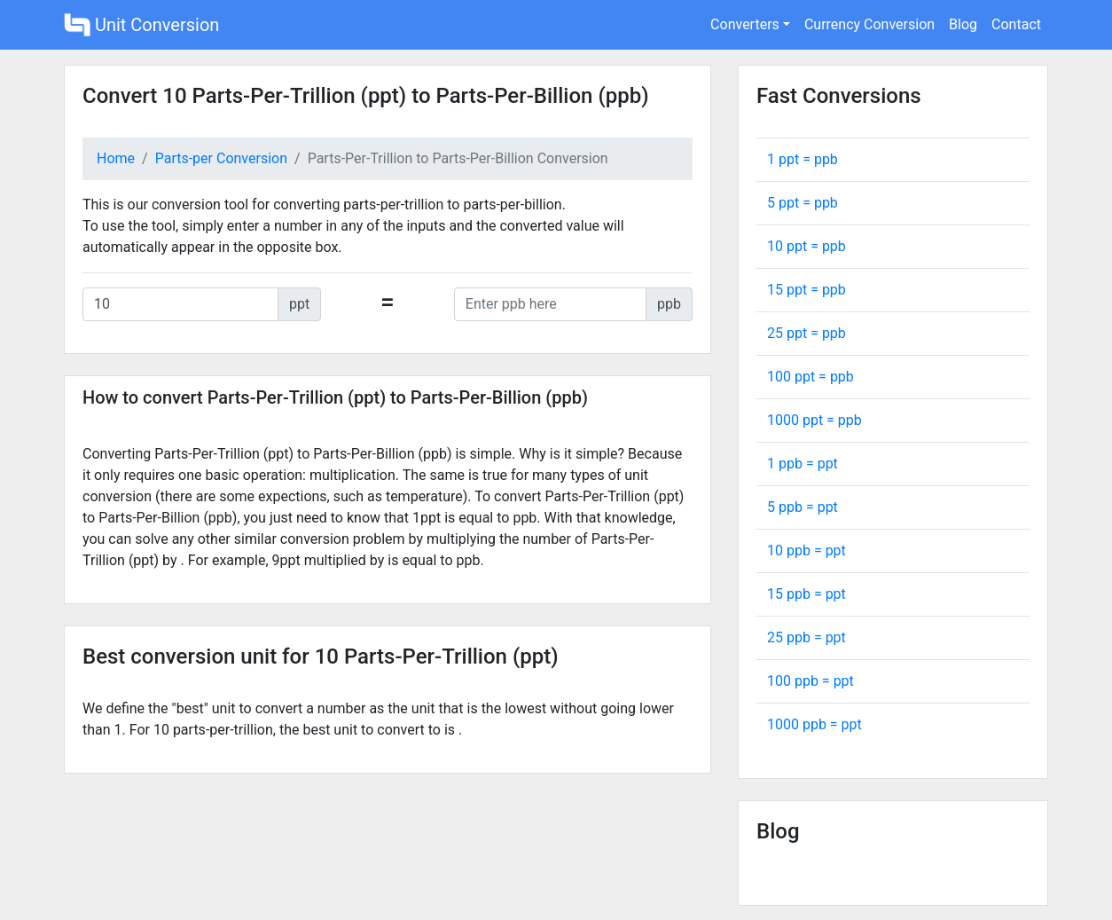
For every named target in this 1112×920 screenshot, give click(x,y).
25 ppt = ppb (806, 333)
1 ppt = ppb (802, 159)
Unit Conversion (141, 25)
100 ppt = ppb (810, 376)
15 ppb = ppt (806, 594)
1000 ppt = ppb (814, 420)
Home (116, 158)
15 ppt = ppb (806, 289)
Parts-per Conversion (221, 158)
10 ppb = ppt (806, 550)
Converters (744, 24)
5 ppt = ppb (802, 202)
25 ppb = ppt (806, 637)
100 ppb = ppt (810, 680)
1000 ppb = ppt (814, 724)
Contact (1016, 24)
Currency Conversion (869, 24)
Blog (963, 24)
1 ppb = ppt (802, 463)
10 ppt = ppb (806, 246)
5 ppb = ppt (802, 507)
